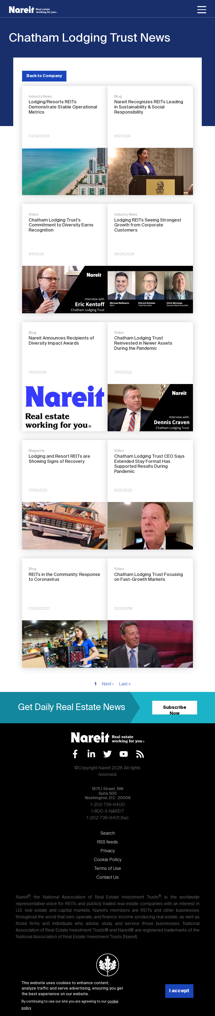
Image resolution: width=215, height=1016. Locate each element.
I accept (179, 990)
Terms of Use (107, 868)
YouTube (123, 754)
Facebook (75, 754)
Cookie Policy (107, 860)
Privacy (108, 851)
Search (108, 833)
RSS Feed (140, 754)
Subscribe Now (174, 709)
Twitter (107, 754)
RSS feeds (107, 842)
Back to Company (44, 76)
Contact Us (107, 877)
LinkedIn (91, 754)
